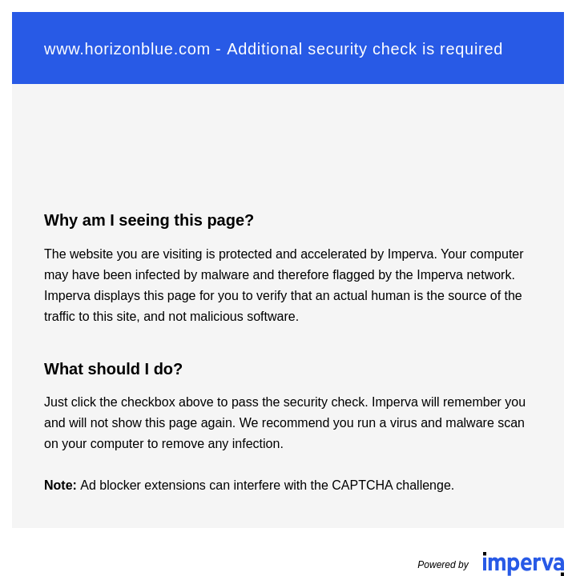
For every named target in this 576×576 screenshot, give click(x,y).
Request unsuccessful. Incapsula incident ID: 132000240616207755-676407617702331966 (288, 288)
